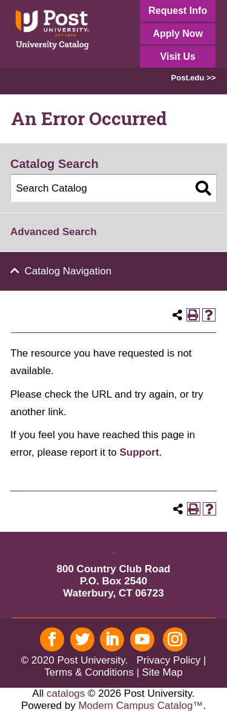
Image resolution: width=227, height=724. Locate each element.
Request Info (177, 10)
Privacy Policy (168, 660)
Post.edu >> (193, 77)
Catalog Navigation (68, 271)
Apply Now (178, 33)
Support (139, 452)
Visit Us (178, 56)
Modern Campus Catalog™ (140, 705)
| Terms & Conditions (125, 666)
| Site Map (159, 672)
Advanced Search (53, 232)
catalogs (66, 693)
